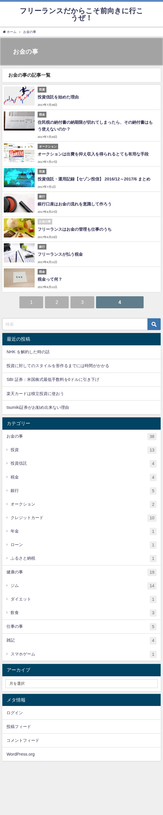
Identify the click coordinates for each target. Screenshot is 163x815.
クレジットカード (84, 518)
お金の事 (81, 436)
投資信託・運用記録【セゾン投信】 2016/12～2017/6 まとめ (94, 179)
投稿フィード (18, 726)
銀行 (84, 491)
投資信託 (84, 463)
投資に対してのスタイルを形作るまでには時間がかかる (57, 366)
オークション (84, 504)
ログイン (14, 713)
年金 (84, 531)
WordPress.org (20, 754)
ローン (84, 545)
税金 (84, 477)
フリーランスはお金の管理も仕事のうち (75, 229)
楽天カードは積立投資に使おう (35, 393)
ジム (84, 586)
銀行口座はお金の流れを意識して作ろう (75, 204)
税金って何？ (50, 279)
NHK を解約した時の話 (27, 352)
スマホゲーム (84, 654)
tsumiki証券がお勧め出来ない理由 (37, 407)
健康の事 (81, 572)
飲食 (84, 613)
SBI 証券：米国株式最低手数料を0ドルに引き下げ (52, 379)
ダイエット (84, 599)
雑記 (81, 640)
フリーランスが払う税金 (60, 254)
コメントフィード (22, 740)
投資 (84, 450)
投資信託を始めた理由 (58, 97)
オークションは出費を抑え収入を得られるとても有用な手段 (93, 154)
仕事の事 (81, 626)
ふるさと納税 (84, 558)
